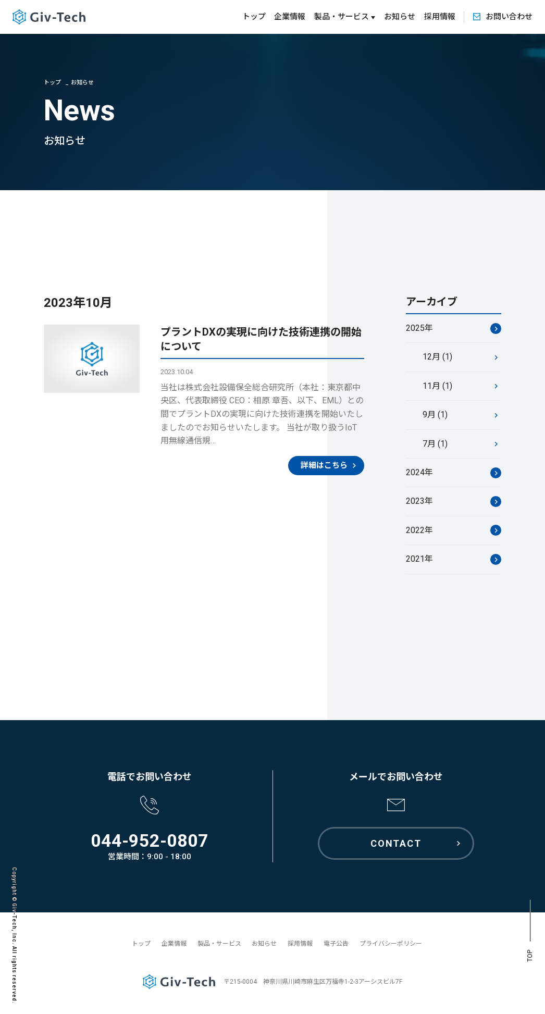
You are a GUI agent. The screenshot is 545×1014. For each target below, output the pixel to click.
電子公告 (336, 943)
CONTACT (396, 843)
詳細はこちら (324, 466)
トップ (254, 16)
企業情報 (289, 16)
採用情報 (439, 16)
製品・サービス (219, 943)
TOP (530, 956)
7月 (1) (435, 445)
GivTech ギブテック (49, 16)
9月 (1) (435, 416)
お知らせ (399, 16)
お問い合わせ (509, 16)
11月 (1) (437, 387)
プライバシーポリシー (391, 943)
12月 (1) (437, 358)
